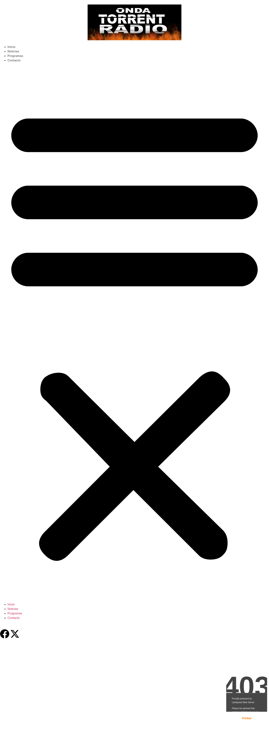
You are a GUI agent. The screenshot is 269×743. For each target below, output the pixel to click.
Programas (15, 55)
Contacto (14, 60)
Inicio (11, 46)
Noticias (13, 51)
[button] (134, 332)
